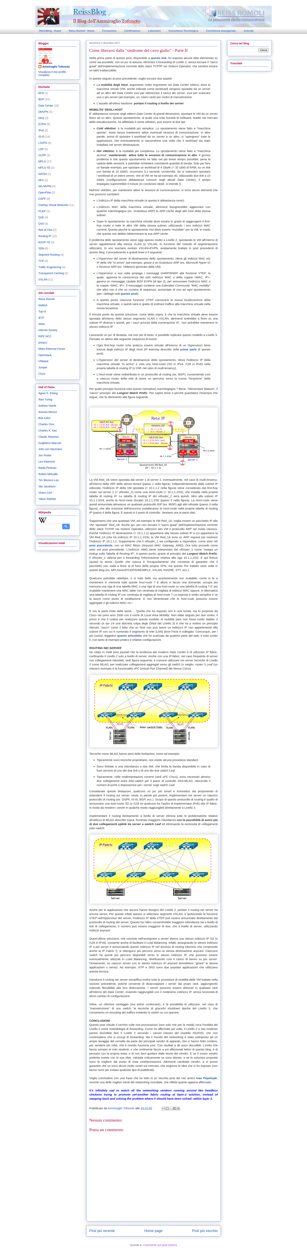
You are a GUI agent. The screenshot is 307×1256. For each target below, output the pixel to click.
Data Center (45, 105)
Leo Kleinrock (46, 461)
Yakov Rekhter (47, 498)
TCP (41, 260)
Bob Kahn (44, 418)
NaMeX (43, 305)
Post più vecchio (205, 1231)
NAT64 (42, 173)
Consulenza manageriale (221, 30)
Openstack (44, 355)
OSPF (42, 198)
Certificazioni (132, 30)
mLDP (42, 155)
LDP (41, 149)
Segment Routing (49, 254)
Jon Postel (44, 455)
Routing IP (44, 236)
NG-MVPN (44, 186)
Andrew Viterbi (47, 405)
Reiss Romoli (46, 299)
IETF (41, 317)
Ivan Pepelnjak (206, 1078)
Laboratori (154, 30)
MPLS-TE (44, 167)
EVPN (42, 124)
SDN (41, 248)
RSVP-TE (44, 242)
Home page (153, 1231)
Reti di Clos (45, 229)
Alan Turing (45, 399)
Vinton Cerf (45, 492)
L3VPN (42, 142)
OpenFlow (44, 192)
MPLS (42, 161)
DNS (41, 118)
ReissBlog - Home (50, 30)
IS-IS (41, 136)
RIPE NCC (44, 336)
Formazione (109, 30)
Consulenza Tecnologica (183, 30)
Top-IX (42, 311)
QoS (41, 223)
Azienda (249, 30)
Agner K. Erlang (48, 393)
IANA (41, 324)
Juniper (42, 367)
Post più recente (102, 1231)
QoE (41, 217)
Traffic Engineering (49, 267)
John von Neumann (50, 449)
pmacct (42, 342)
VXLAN (42, 279)
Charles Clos (46, 424)
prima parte (188, 349)
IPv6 (41, 130)
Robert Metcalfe (48, 474)
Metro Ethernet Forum (51, 348)
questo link (158, 58)
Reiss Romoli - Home (81, 30)
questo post (129, 293)
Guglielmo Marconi (49, 443)
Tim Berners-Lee (48, 480)
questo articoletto (129, 635)
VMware (43, 361)
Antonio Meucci (47, 412)
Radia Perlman (47, 467)
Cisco (41, 373)
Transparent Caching (51, 273)
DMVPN (43, 111)
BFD (41, 93)
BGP (41, 99)
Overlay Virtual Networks (53, 205)
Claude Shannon (48, 436)
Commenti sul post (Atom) (160, 1245)
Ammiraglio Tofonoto (56, 66)
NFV (41, 180)
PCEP (42, 211)
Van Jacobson (47, 486)
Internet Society (47, 330)
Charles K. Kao (47, 430)
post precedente (100, 545)
